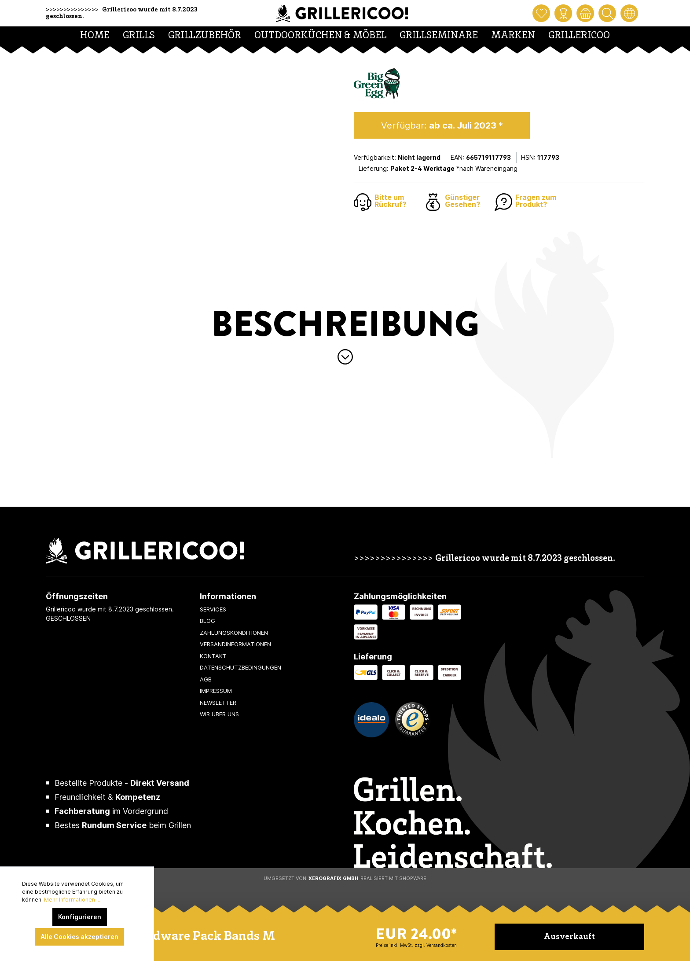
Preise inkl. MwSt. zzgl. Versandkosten (416, 945)
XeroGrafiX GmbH (333, 878)
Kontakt (213, 655)
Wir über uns (219, 714)
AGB (206, 679)
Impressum (216, 690)
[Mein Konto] (563, 13)
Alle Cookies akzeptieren (79, 936)
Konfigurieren (79, 916)
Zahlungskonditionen (234, 632)
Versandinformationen (235, 644)
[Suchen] (607, 13)
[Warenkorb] (585, 13)
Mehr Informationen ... (72, 899)
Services (213, 609)
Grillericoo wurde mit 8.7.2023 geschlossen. (525, 558)
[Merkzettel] (541, 13)
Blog (207, 620)
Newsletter (218, 702)
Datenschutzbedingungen (240, 667)
